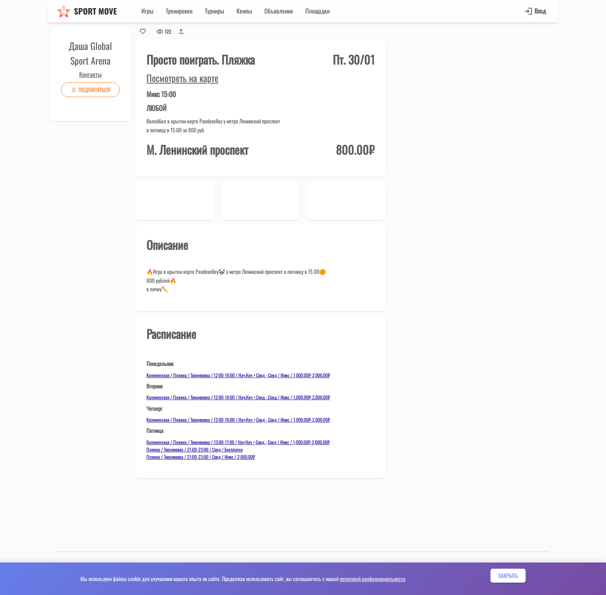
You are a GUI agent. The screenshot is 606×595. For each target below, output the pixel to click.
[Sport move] (87, 11)
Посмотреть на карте (182, 78)
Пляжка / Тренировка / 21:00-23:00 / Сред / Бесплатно (194, 449)
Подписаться (90, 89)
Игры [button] (147, 10)
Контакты (90, 74)
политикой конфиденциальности (372, 578)
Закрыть (508, 575)
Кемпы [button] (244, 10)
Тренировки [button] (179, 10)
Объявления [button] (278, 10)
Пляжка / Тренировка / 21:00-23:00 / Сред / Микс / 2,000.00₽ (200, 456)
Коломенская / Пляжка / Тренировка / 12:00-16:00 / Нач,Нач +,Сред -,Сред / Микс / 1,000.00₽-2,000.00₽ (238, 375)
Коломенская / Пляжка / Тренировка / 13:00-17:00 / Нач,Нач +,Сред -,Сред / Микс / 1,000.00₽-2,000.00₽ (238, 442)
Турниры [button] (214, 10)
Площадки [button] (317, 10)
